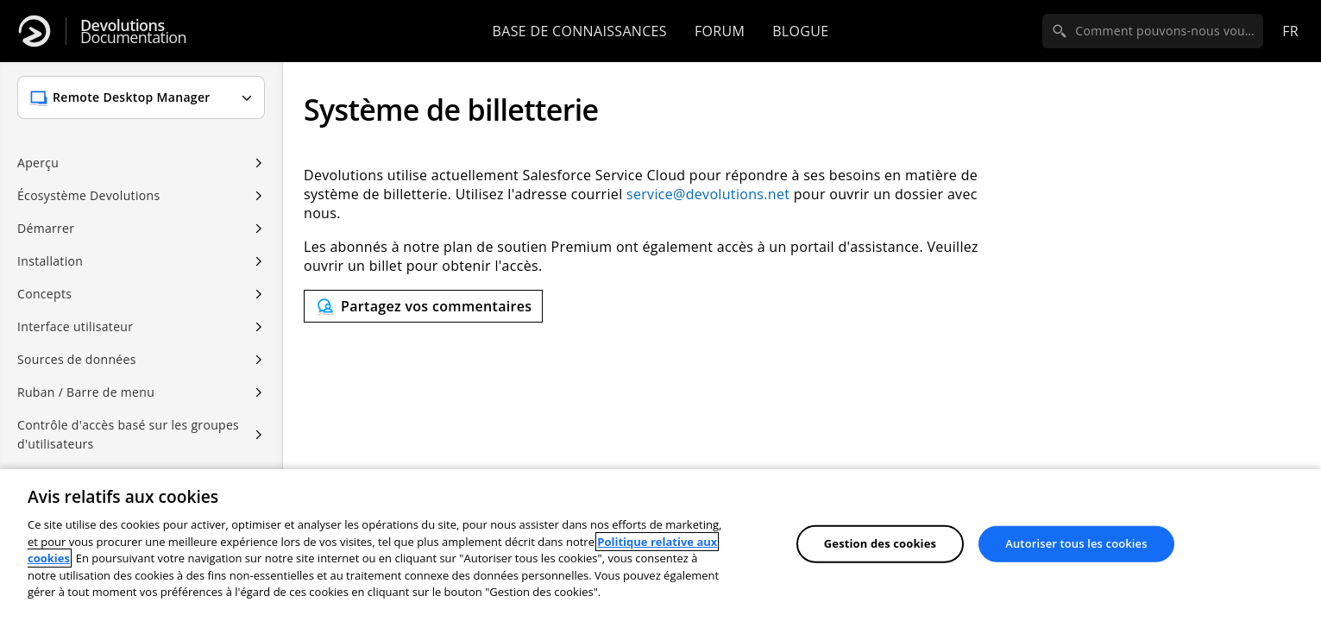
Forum (720, 31)
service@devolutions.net (707, 194)
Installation (50, 261)
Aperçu (38, 162)
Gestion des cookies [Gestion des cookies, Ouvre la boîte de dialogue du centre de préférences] (880, 543)
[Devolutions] (34, 31)
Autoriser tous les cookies (1076, 543)
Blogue (800, 31)
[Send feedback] (423, 306)
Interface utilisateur (75, 326)
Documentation (133, 31)
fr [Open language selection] (1290, 31)
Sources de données (76, 359)
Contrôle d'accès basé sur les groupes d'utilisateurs (128, 434)
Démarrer (45, 228)
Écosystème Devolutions (88, 195)
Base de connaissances (580, 31)
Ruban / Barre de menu (85, 392)
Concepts (44, 293)
